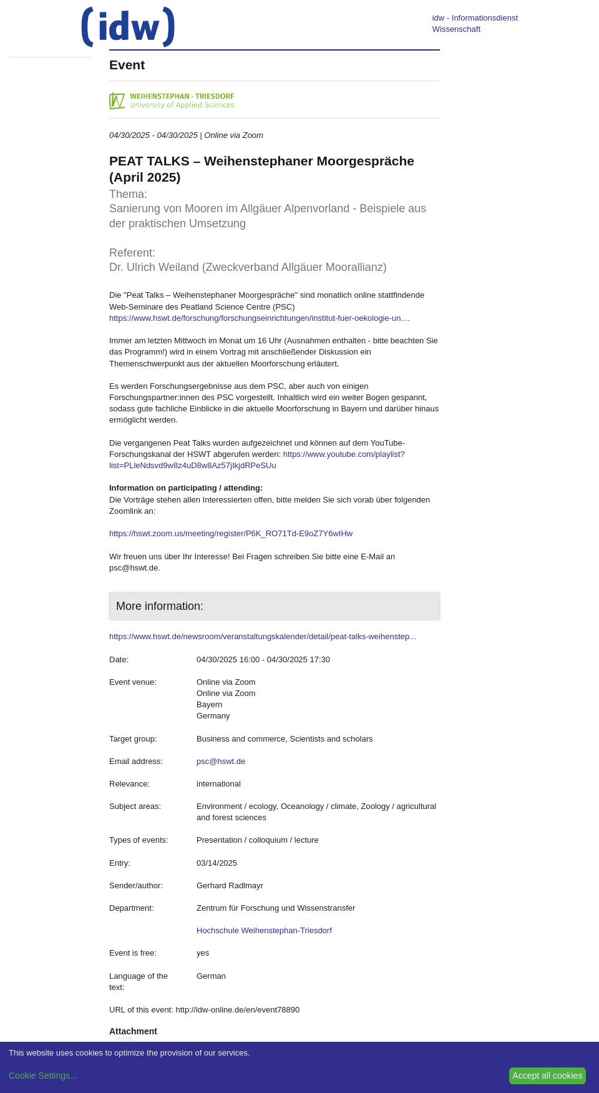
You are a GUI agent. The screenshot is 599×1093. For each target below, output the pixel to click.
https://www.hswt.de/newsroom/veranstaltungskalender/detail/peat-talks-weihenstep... (262, 636)
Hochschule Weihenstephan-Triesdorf (264, 930)
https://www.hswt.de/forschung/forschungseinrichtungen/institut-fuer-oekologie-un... (258, 318)
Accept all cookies (547, 1076)
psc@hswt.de (221, 761)
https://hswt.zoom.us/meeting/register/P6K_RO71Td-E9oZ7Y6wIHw (231, 533)
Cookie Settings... (43, 1075)
